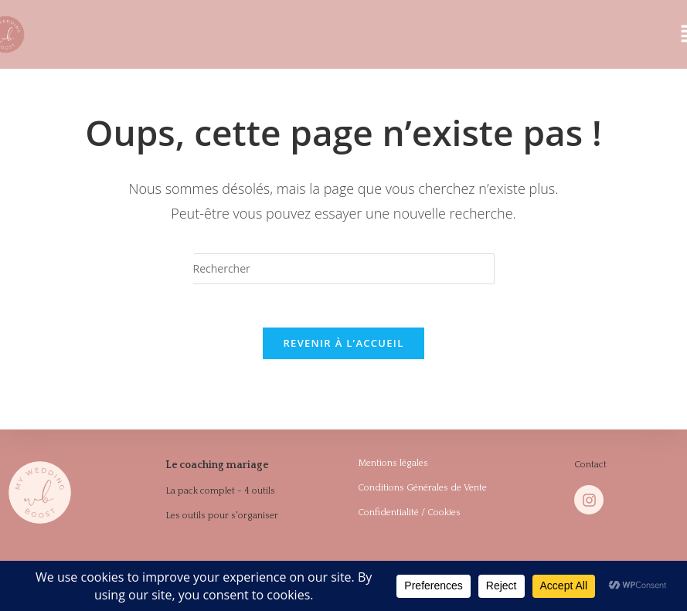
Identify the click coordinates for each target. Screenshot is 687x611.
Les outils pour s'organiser (221, 518)
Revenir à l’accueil (343, 347)
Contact (590, 468)
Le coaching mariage (211, 468)
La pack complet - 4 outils (220, 493)
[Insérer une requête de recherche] (344, 268)
